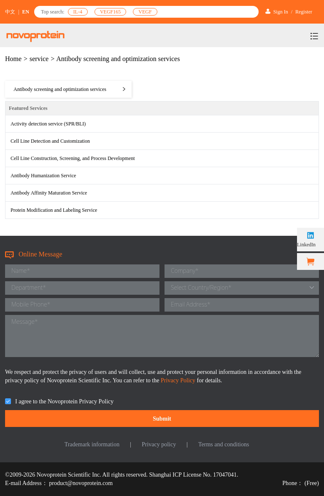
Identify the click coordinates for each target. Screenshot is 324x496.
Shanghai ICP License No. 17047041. (193, 475)
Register (303, 12)
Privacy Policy (179, 380)
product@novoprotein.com (81, 483)
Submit (162, 419)
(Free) (312, 483)
